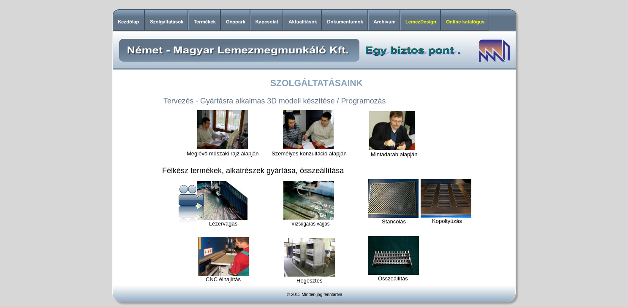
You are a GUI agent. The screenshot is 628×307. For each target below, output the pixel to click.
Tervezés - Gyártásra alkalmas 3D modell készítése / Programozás (274, 101)
